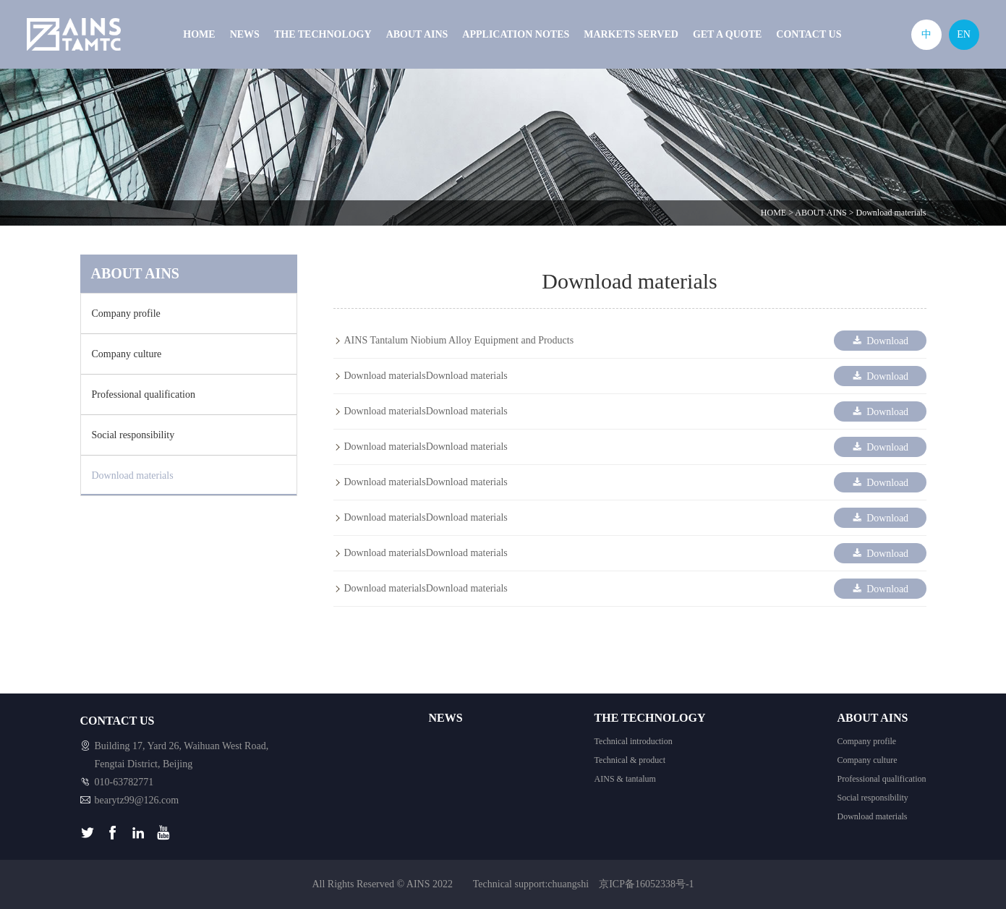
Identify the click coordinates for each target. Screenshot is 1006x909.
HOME (199, 34)
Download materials (891, 213)
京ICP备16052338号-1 (646, 884)
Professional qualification (143, 394)
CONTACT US (808, 34)
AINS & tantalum (625, 779)
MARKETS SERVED (631, 34)
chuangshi (568, 884)
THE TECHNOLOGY (323, 34)
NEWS (245, 34)
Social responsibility (133, 435)
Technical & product (629, 760)
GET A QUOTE (727, 34)
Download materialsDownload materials (426, 375)
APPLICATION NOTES (515, 34)
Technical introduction (633, 741)
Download (879, 340)
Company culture (127, 354)
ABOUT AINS (417, 34)
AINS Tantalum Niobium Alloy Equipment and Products (459, 340)
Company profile (126, 313)
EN (964, 34)
